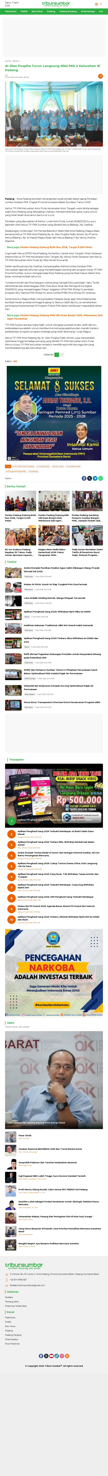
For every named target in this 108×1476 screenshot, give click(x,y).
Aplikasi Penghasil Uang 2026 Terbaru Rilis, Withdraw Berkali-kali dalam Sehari (56, 927)
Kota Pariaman (12, 1427)
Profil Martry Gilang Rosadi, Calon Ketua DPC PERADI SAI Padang (53, 1273)
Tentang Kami (12, 1385)
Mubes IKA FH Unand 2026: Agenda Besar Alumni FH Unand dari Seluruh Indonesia (56, 991)
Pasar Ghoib (25, 1219)
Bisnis (41, 649)
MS (6, 75)
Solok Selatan (44, 765)
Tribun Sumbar (53, 1449)
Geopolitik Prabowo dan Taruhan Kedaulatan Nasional (48, 1246)
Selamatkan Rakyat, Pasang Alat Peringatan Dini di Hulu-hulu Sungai (55, 1300)
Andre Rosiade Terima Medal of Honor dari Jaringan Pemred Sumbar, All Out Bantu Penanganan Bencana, (58, 938)
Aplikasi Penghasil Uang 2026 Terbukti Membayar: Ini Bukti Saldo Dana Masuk (56, 916)
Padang (9, 1414)
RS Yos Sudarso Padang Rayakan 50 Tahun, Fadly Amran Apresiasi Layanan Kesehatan (18, 552)
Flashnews (43, 580)
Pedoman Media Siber (16, 1389)
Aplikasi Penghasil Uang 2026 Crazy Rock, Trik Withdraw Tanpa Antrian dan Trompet (58, 959)
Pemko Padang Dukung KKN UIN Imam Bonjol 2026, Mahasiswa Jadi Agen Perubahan (53, 518)
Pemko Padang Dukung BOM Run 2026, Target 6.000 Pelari (56, 247)
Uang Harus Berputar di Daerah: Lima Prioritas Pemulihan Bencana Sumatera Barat (60, 1313)
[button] (95, 4)
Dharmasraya (11, 1423)
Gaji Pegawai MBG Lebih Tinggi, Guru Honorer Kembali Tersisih (52, 1259)
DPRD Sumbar (44, 744)
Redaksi (9, 1381)
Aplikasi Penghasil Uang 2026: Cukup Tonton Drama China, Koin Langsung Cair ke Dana (57, 948)
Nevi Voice (10, 1410)
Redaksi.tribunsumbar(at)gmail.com (27, 1369)
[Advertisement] (54, 37)
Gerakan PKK (74, 466)
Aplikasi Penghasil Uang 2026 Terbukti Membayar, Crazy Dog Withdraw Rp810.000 (56, 970)
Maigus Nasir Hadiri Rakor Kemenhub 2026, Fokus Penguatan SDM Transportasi (51, 552)
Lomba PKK (44, 466)
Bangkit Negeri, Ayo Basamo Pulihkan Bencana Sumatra (49, 1327)
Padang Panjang (13, 1418)
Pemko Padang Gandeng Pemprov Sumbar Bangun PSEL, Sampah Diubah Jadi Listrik (86, 518)
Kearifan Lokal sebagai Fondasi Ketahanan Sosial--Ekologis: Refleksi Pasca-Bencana (59, 1286)
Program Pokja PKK (17, 471)
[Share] (100, 76)
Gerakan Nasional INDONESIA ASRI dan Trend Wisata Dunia (50, 1232)
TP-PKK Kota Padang (24, 466)
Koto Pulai (58, 466)
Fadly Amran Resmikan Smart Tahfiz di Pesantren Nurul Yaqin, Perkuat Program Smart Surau (87, 552)
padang (34, 471)
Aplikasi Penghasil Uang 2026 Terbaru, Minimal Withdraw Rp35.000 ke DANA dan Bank (58, 1002)
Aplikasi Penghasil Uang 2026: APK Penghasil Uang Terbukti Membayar (56, 980)
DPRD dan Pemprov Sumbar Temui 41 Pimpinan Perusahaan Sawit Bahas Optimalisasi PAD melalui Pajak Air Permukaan (70, 735)
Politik (8, 1405)
